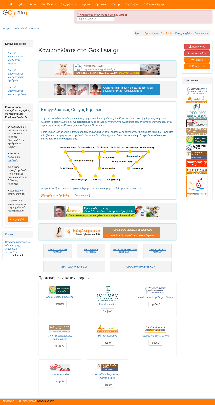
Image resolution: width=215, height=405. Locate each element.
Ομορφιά (100, 4)
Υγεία (21, 4)
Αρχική (138, 33)
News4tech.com (45, 401)
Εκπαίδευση (48, 4)
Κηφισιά (35, 28)
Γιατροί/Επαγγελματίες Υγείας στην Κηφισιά (15, 58)
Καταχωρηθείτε (18, 219)
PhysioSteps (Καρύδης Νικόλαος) (155, 297)
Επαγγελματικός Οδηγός (15, 28)
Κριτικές (9, 234)
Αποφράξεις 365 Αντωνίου (155, 335)
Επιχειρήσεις (68, 4)
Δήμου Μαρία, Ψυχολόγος (59, 297)
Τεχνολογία (132, 4)
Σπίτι (33, 4)
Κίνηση (115, 4)
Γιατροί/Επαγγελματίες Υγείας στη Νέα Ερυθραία (16, 75)
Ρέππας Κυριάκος (107, 335)
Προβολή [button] (59, 304)
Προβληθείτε (197, 46)
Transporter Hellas (59, 374)
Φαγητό (85, 4)
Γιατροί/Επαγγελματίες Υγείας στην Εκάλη (17, 91)
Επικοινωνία (197, 66)
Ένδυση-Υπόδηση (154, 4)
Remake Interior (107, 304)
